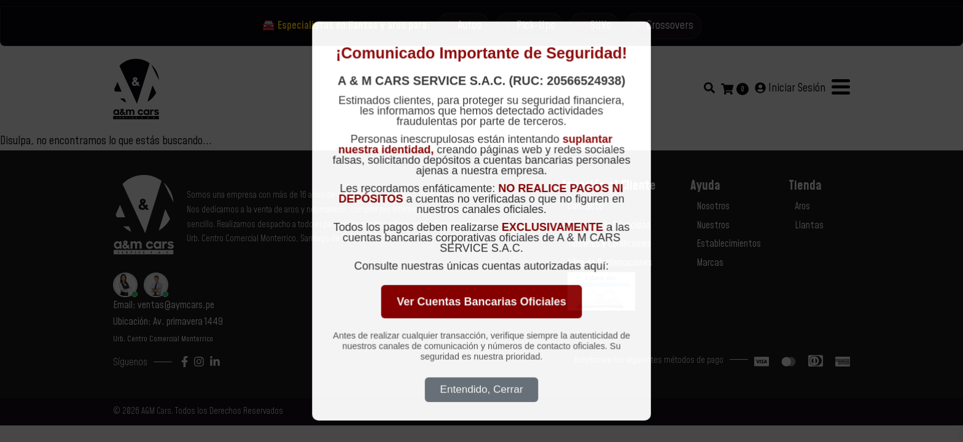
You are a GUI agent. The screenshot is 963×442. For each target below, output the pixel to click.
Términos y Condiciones (609, 243)
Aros (802, 206)
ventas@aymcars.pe (176, 305)
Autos (470, 25)
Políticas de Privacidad (608, 225)
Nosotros (713, 206)
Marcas (709, 262)
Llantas (809, 225)
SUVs (600, 25)
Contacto (585, 206)
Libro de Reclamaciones (609, 262)
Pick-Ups (536, 25)
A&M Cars (156, 411)
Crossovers (669, 25)
